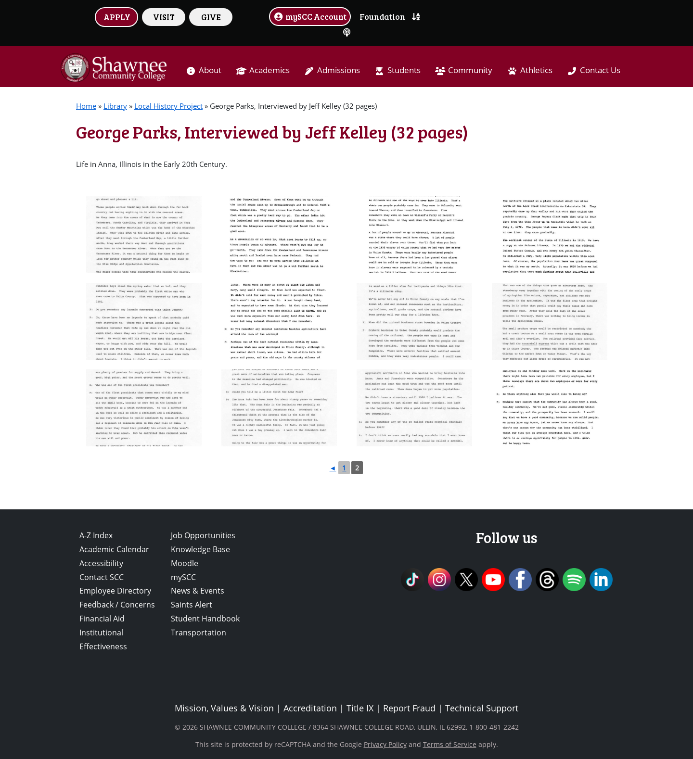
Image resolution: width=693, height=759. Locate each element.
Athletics (536, 70)
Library (115, 106)
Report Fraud (409, 708)
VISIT (164, 17)
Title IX (359, 708)
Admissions (338, 70)
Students (404, 70)
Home (86, 106)
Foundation (382, 16)
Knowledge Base (200, 549)
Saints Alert (191, 604)
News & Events (197, 590)
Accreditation (310, 708)
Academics (269, 70)
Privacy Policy (385, 744)
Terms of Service (449, 744)
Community (470, 70)
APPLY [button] (116, 17)
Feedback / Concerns (117, 604)
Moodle (184, 563)
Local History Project (168, 106)
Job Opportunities (203, 535)
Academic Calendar (114, 549)
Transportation (198, 632)
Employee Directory (115, 590)
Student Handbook (205, 618)
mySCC (183, 577)
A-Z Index (96, 535)
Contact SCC (101, 577)
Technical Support (481, 708)
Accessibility (101, 563)
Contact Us (600, 70)
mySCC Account (309, 16)
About (210, 70)
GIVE (211, 17)
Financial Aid (102, 618)
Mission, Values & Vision (224, 708)
